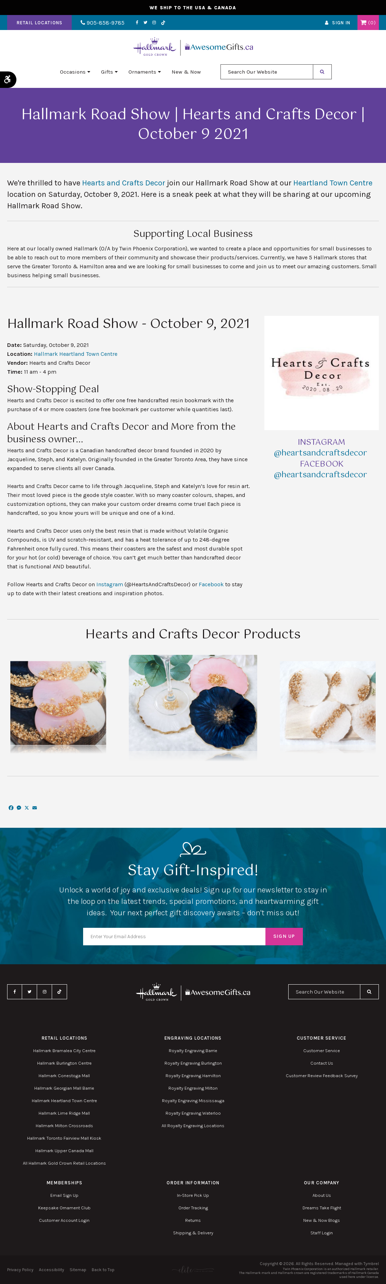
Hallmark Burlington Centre (64, 1063)
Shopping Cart (363, 22)
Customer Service (321, 1050)
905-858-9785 (103, 22)
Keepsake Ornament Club (64, 1207)
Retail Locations (39, 22)
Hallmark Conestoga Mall (64, 1075)
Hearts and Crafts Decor (123, 183)
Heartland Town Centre (332, 183)
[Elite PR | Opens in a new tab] (193, 1269)
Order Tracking (193, 1207)
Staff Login (321, 1232)
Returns (193, 1220)
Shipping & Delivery (193, 1232)
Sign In (341, 22)
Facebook (137, 22)
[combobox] (266, 71)
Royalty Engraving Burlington (193, 1063)
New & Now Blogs (321, 1220)
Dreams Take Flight (322, 1207)
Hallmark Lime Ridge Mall (64, 1113)
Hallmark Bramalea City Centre (64, 1050)
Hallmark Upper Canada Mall (64, 1150)
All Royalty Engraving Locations (193, 1125)
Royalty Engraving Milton (193, 1088)
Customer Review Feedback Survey (322, 1075)
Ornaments (142, 72)
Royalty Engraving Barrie (193, 1050)
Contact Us (321, 1063)
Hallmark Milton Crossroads (64, 1125)
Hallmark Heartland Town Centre (75, 353)
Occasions (73, 72)
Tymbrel (371, 1263)
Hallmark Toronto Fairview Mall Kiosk (64, 1138)
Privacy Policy (20, 1269)
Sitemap (78, 1269)
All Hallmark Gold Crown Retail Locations (64, 1163)
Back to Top (103, 1269)
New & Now (186, 72)
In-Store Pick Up (193, 1195)
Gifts (107, 72)
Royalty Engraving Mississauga (193, 1100)
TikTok (163, 22)
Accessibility (51, 1269)
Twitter (145, 22)
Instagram (154, 22)
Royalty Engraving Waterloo (193, 1113)
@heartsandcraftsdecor (321, 453)
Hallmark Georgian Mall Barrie (64, 1088)
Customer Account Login (64, 1220)
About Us (322, 1195)
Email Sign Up (64, 1195)
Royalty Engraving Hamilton (193, 1075)
